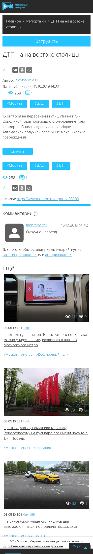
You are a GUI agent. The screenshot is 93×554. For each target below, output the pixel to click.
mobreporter (36, 225)
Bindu (27, 328)
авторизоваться (58, 255)
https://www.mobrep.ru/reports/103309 (48, 199)
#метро (26, 354)
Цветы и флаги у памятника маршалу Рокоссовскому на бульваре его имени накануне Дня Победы (46, 433)
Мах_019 (29, 515)
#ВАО (39, 103)
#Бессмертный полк (52, 354)
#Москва (15, 103)
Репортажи (36, 21)
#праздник (42, 448)
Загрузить (46, 41)
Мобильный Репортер (15, 6)
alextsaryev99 (26, 80)
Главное (13, 21)
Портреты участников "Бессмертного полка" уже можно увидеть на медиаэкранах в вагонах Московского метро (45, 339)
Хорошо (79, 546)
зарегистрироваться (19, 255)
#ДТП (61, 103)
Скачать (18, 151)
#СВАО (26, 536)
